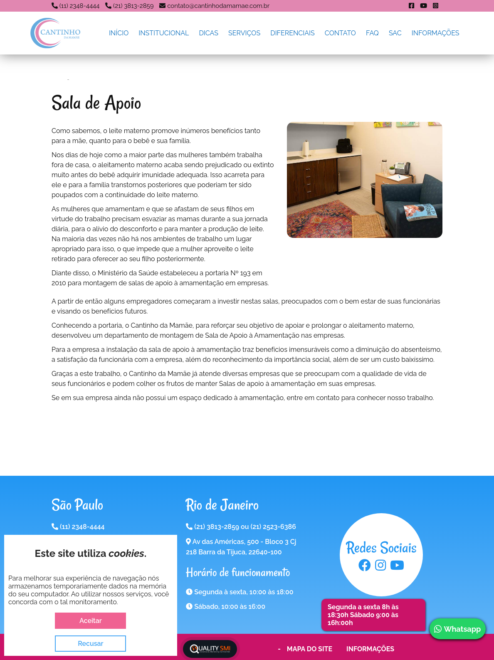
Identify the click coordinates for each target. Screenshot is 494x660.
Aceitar (90, 621)
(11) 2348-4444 (79, 6)
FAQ (372, 33)
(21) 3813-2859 (133, 6)
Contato (340, 33)
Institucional (163, 33)
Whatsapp (457, 629)
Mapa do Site (309, 649)
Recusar (90, 644)
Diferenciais (292, 33)
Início (118, 33)
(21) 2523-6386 (273, 527)
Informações (435, 33)
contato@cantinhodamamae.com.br (218, 6)
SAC (395, 33)
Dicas (208, 33)
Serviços (244, 33)
